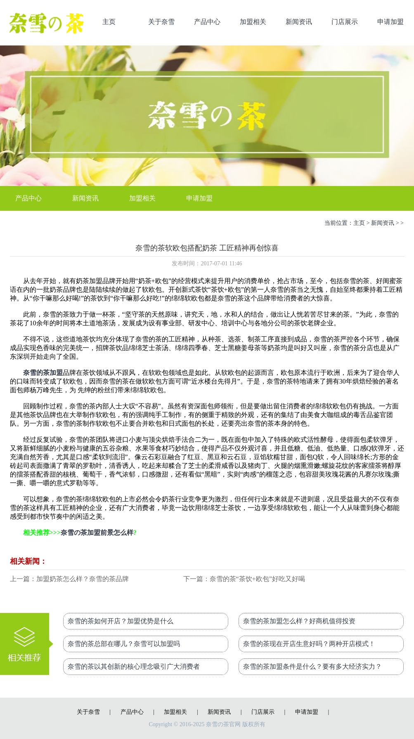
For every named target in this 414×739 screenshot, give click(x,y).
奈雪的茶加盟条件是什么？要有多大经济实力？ (312, 666)
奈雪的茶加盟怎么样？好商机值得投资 (299, 621)
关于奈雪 (161, 21)
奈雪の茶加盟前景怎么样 (97, 532)
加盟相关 (253, 21)
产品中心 (207, 21)
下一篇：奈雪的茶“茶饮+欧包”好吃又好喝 (244, 578)
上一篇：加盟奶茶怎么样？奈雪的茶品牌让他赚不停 (69, 579)
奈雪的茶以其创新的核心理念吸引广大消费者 (134, 666)
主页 (109, 21)
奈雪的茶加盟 (43, 372)
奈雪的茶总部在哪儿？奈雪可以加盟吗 (124, 643)
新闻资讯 (299, 21)
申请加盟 (390, 21)
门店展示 (344, 21)
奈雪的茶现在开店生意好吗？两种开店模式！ (309, 643)
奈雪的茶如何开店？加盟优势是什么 (120, 621)
